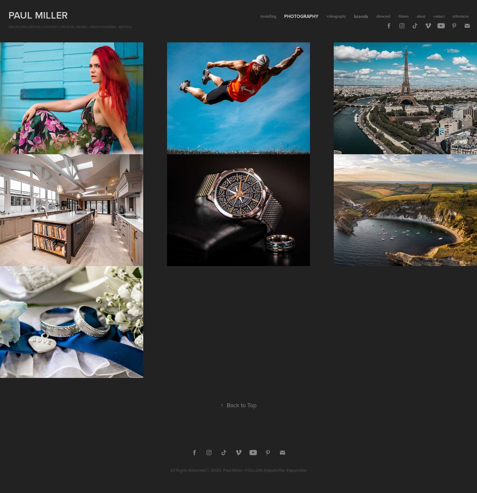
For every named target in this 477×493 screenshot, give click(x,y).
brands (361, 16)
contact (439, 16)
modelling (268, 16)
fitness (403, 16)
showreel (384, 16)
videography (336, 16)
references (461, 16)
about (421, 16)
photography (301, 16)
